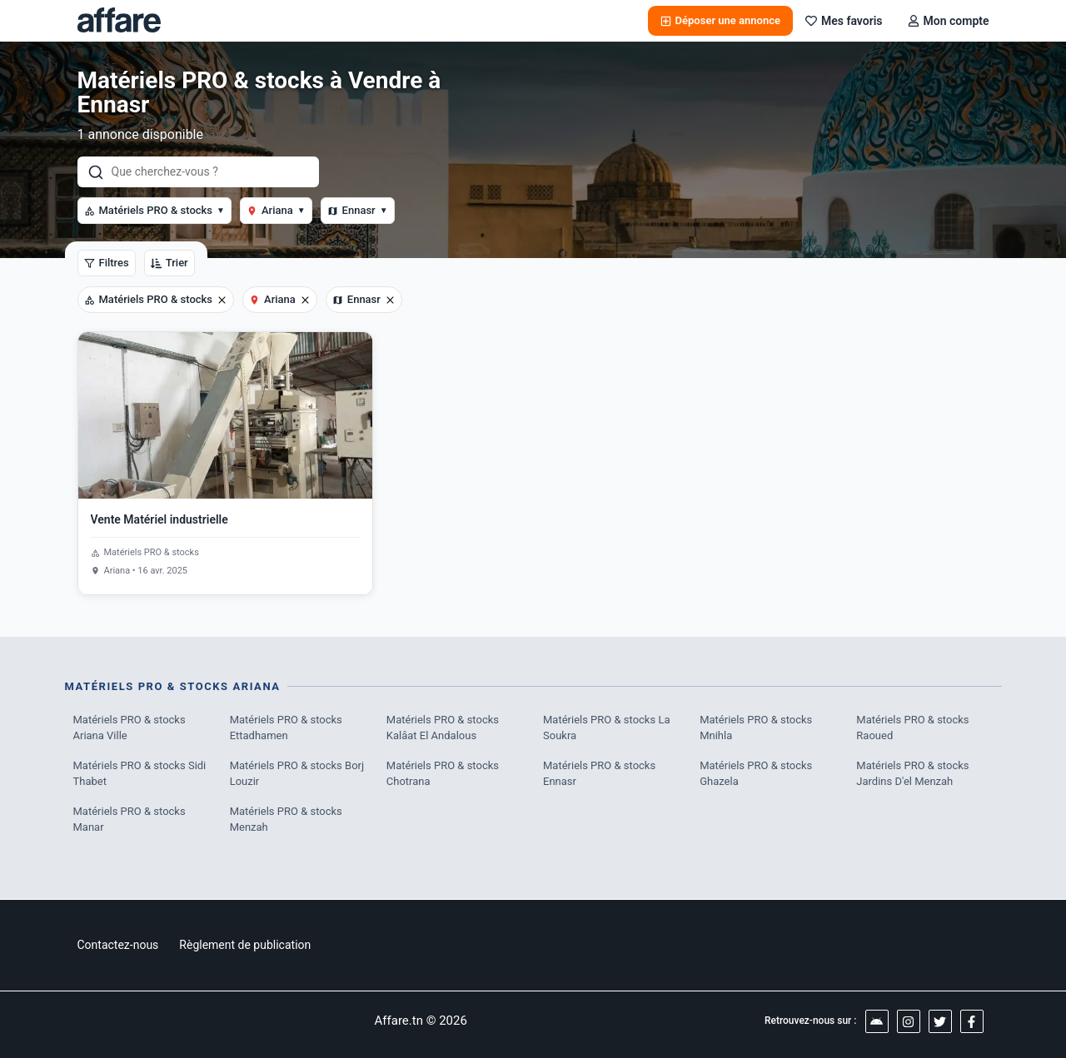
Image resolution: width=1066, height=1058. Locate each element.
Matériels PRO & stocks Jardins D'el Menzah (912, 773)
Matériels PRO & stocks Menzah (286, 819)
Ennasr (357, 210)
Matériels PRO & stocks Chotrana (442, 773)
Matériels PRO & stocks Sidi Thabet (140, 773)
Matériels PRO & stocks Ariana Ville (129, 728)
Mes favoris (844, 20)
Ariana (276, 210)
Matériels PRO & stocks (154, 210)
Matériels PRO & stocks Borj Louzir (297, 773)
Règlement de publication (245, 944)
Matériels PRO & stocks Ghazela (756, 773)
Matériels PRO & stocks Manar (129, 819)
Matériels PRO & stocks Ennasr (599, 773)
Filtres (106, 262)
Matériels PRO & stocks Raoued (912, 728)
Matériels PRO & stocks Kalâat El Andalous (442, 728)
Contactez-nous (118, 944)
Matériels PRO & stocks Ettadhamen (286, 728)
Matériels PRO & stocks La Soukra (606, 728)
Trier (169, 262)
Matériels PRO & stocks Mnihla (756, 728)
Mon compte (948, 20)
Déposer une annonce (720, 20)
